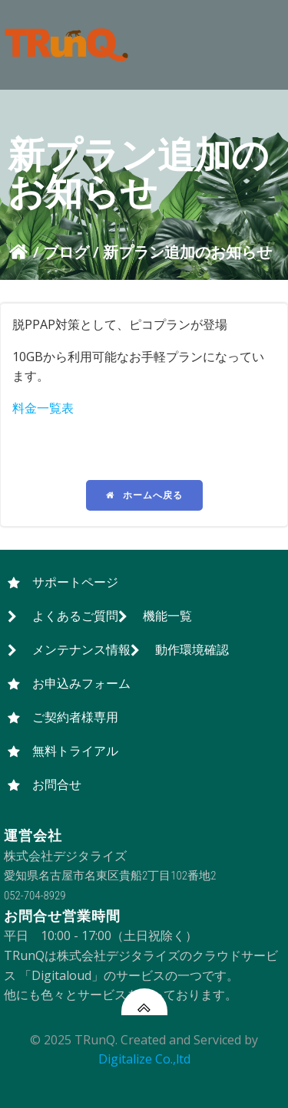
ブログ (66, 252)
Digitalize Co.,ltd (144, 1058)
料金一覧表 (43, 407)
